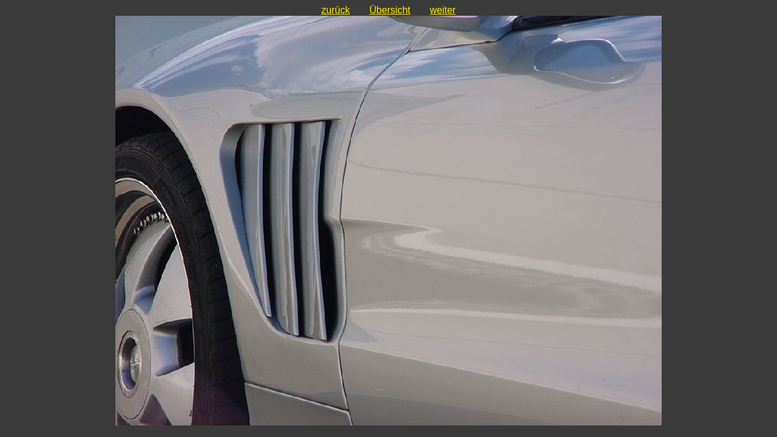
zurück (335, 10)
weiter (443, 10)
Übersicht (389, 10)
